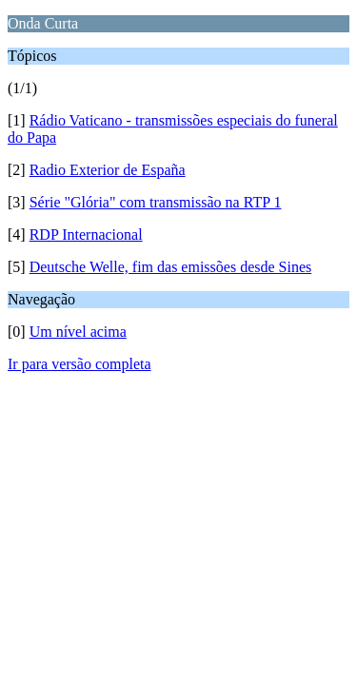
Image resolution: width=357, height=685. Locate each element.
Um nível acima (78, 331)
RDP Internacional (86, 234)
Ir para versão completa (79, 364)
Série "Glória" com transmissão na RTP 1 (156, 202)
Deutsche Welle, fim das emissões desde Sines (171, 267)
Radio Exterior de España (108, 170)
